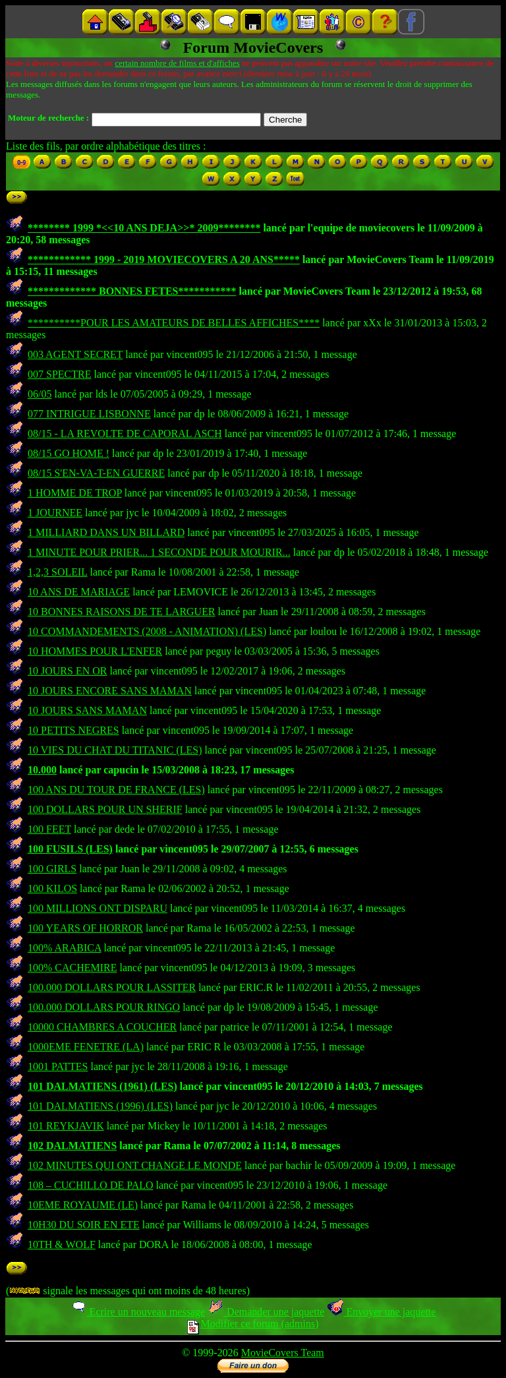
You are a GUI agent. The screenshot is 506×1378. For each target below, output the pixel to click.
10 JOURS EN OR (67, 670)
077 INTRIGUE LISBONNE (89, 413)
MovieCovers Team (282, 1352)
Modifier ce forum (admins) (252, 1323)
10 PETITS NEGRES (73, 730)
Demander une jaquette (266, 1311)
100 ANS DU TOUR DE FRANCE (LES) (116, 789)
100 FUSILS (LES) (70, 848)
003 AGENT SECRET (75, 354)
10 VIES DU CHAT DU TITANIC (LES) (115, 750)
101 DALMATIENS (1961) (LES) (102, 1086)
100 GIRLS (52, 868)
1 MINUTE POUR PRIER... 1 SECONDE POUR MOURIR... (159, 552)
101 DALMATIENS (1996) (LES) (100, 1106)
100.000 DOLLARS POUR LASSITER (112, 987)
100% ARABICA (64, 947)
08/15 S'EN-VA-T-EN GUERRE (96, 473)
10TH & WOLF (62, 1244)
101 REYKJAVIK (66, 1125)
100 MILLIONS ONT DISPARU (97, 908)
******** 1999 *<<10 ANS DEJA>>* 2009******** (144, 227)
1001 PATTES (58, 1066)
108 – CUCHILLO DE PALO (91, 1185)
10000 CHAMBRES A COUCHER (102, 1027)
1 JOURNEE (55, 512)
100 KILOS (52, 888)
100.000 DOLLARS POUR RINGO (104, 1007)
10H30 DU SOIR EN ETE (84, 1224)
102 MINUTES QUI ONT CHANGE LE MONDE (135, 1165)
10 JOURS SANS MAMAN (87, 710)
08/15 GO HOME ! (68, 453)
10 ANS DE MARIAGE (79, 591)
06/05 (39, 394)
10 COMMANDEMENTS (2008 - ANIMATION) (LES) (147, 631)
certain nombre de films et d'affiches (177, 63)
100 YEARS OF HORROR (85, 928)
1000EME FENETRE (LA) (86, 1046)
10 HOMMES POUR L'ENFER (95, 651)
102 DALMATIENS (72, 1145)
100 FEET (49, 829)
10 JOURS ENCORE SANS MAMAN (110, 690)
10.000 (42, 769)
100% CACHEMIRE (72, 967)
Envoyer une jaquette (381, 1311)
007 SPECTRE (59, 374)
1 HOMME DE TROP (75, 492)
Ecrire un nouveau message (137, 1311)
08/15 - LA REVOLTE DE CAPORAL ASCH (125, 433)
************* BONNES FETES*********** (132, 291)
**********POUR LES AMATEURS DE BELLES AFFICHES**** (174, 322)
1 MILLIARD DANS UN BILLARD (106, 532)
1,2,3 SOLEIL (58, 572)
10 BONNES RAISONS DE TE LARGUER (121, 611)
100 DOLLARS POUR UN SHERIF (105, 809)
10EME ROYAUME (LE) (83, 1205)
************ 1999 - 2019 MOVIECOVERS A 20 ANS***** (164, 259)
